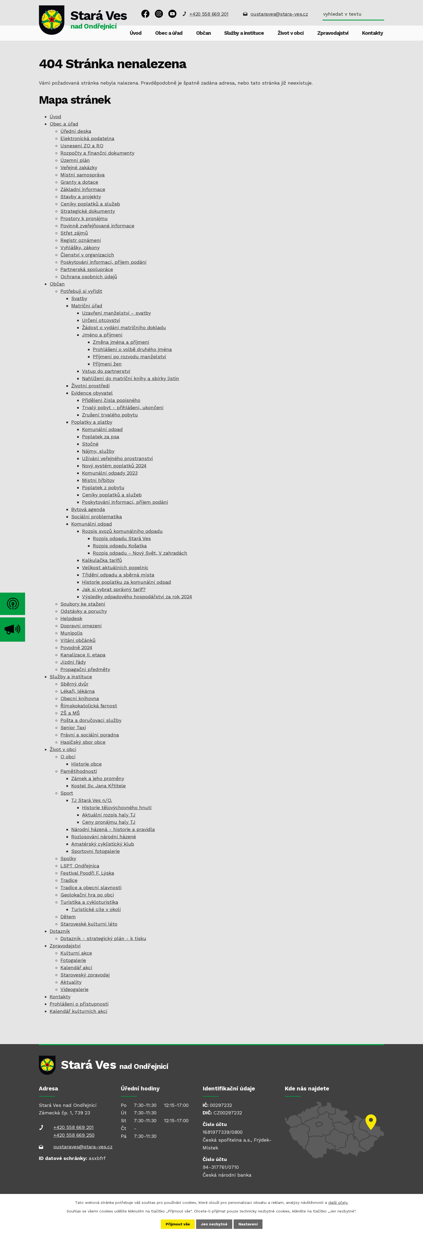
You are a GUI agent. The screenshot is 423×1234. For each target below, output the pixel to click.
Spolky (68, 858)
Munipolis (71, 633)
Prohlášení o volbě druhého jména (132, 349)
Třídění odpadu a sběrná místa (118, 575)
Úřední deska (75, 131)
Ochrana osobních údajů (88, 276)
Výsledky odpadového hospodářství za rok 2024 (137, 596)
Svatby (79, 298)
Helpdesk (71, 618)
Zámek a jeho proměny (97, 778)
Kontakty (372, 33)
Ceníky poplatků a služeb (90, 204)
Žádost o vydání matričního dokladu (124, 327)
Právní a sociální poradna (89, 735)
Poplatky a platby (91, 422)
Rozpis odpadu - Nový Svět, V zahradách (140, 553)
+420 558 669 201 (208, 14)
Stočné (90, 444)
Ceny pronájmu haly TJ (108, 822)
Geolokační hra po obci (87, 895)
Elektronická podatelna (87, 138)
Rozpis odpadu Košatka (120, 545)
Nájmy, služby (98, 451)
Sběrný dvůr (74, 684)
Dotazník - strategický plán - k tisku (103, 938)
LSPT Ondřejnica (79, 865)
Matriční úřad (86, 305)
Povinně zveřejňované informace (97, 225)
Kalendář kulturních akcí (78, 1011)
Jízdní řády (73, 662)
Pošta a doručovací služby (90, 720)
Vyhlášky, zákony (80, 247)
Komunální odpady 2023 (110, 473)
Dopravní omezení (81, 625)
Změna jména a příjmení (121, 342)
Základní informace (82, 189)
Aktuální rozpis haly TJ (108, 815)
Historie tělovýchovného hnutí (117, 807)
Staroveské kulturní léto (88, 924)
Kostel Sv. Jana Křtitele (98, 785)
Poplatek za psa (100, 436)
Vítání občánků (77, 640)
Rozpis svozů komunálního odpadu (122, 531)
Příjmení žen (107, 364)
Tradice (68, 880)
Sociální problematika (96, 516)
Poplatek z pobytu (103, 487)
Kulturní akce (76, 953)
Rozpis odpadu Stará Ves (122, 538)
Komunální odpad (102, 429)
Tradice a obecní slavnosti (90, 887)
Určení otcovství (101, 320)
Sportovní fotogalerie (95, 851)
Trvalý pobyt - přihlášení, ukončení (122, 407)
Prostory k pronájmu (84, 218)
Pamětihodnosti (78, 771)
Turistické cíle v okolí (96, 909)
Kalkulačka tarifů (102, 560)
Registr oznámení (80, 240)
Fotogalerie (73, 960)
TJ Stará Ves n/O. (91, 800)
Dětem (68, 916)
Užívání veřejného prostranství (117, 458)
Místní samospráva (82, 175)
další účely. (338, 1202)
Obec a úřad (168, 33)
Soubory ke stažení (82, 604)
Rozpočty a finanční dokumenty (97, 153)
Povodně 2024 (76, 647)
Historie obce (86, 764)
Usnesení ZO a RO (81, 145)
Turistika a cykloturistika (89, 902)
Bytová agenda (88, 509)
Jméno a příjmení (102, 335)
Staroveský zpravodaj (85, 975)
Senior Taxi (73, 727)
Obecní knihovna (79, 698)
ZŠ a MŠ (70, 713)
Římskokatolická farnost (88, 705)
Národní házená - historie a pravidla (113, 829)
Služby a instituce (244, 33)
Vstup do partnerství (106, 371)
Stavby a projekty (80, 196)
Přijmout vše (178, 1224)
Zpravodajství (332, 33)
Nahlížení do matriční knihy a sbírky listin (130, 378)
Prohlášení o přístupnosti (79, 1004)
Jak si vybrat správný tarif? (114, 589)
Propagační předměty (85, 669)
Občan (203, 33)
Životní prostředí (90, 385)
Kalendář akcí (76, 967)
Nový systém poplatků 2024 (114, 465)
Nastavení (248, 1224)
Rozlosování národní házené (103, 836)
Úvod (135, 33)
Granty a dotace (79, 182)
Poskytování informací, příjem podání (103, 262)
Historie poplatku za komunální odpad (126, 582)
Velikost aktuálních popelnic (115, 567)
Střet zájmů (74, 233)
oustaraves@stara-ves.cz (279, 14)
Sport (66, 793)
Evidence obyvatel (92, 393)
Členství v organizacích (87, 255)
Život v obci (290, 33)
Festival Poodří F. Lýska (87, 873)
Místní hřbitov (98, 480)
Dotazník (60, 931)
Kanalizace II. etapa (82, 655)
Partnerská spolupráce (86, 269)
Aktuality (70, 982)
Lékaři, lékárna (77, 691)
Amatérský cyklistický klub (102, 844)
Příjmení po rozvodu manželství (129, 356)
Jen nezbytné (214, 1224)
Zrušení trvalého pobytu (110, 415)
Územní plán (75, 160)
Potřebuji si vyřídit (81, 291)
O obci (67, 756)
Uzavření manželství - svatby (116, 313)
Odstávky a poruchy (83, 611)
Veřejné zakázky (78, 167)
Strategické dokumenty (87, 211)
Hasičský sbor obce (82, 742)
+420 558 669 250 (73, 1135)
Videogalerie (74, 989)
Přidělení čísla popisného (111, 400)
